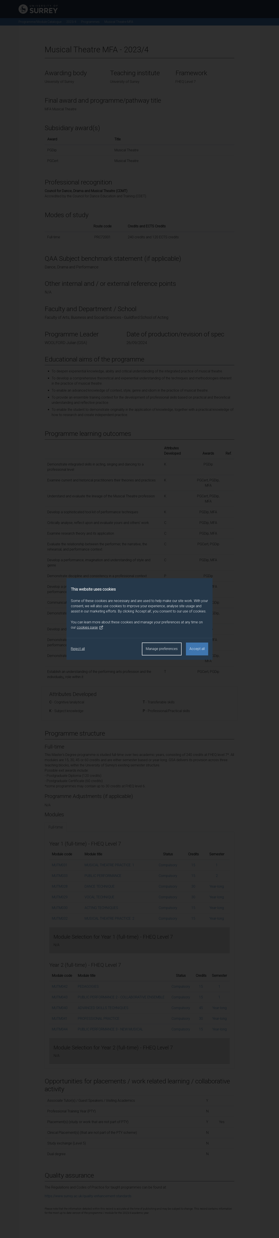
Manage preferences (162, 649)
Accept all (197, 649)
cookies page (90, 627)
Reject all (78, 649)
